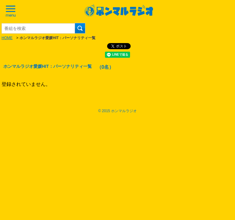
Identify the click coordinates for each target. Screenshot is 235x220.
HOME (7, 38)
